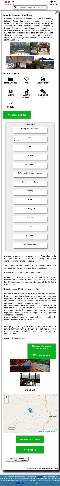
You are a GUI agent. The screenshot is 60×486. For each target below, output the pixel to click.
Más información (41, 355)
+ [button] (6, 397)
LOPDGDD (20, 483)
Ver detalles (30, 450)
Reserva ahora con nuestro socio (41, 347)
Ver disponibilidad (17, 115)
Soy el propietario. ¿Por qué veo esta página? (17, 459)
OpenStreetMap (51, 431)
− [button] (6, 401)
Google (39, 477)
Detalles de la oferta (30, 439)
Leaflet (41, 431)
